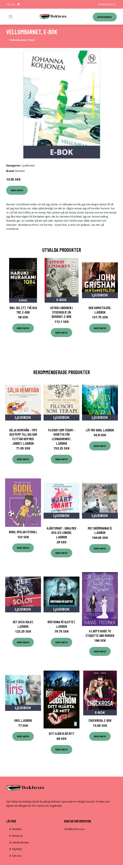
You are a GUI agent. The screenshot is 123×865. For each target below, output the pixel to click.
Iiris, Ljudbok (23, 720)
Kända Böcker (20, 842)
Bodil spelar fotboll (23, 532)
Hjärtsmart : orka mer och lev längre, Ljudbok (61, 532)
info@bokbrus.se (106, 4)
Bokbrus (17, 835)
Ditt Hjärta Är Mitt (61, 733)
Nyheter (17, 849)
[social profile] (18, 4)
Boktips (17, 829)
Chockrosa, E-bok (100, 720)
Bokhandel (104, 17)
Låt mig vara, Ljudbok (100, 430)
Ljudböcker (28, 165)
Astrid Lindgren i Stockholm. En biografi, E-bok (61, 312)
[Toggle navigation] (10, 17)
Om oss (16, 855)
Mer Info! (17, 190)
